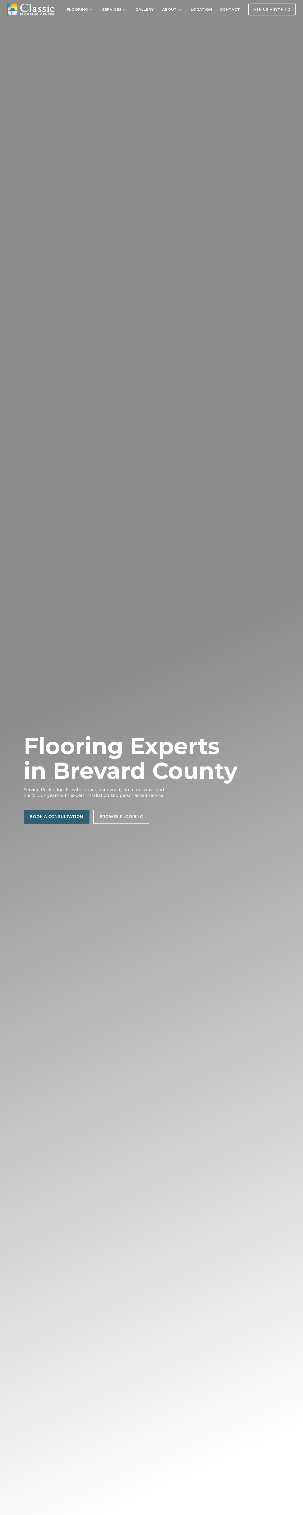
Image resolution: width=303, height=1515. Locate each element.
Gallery (144, 9)
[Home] (30, 9)
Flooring (77, 9)
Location (201, 9)
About (169, 9)
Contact (230, 9)
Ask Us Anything (272, 9)
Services (112, 9)
